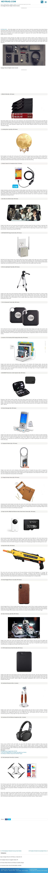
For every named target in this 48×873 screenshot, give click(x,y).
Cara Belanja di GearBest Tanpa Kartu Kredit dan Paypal (11, 753)
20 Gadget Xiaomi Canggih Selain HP (9, 859)
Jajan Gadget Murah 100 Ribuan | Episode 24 (11, 856)
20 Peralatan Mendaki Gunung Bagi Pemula (38, 850)
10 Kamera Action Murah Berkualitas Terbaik (10, 865)
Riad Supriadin (44, 870)
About (2, 870)
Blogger (35, 869)
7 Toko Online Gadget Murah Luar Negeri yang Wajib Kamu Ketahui (13, 752)
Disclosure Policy (12, 870)
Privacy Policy (18, 870)
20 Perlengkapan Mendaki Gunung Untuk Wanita (11, 850)
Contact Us (6, 870)
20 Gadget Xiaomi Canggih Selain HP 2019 (9, 751)
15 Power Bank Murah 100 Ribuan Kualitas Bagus (12, 862)
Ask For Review (25, 870)
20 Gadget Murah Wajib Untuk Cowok (10, 5)
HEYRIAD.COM (8, 1)
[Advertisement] (24, 18)
